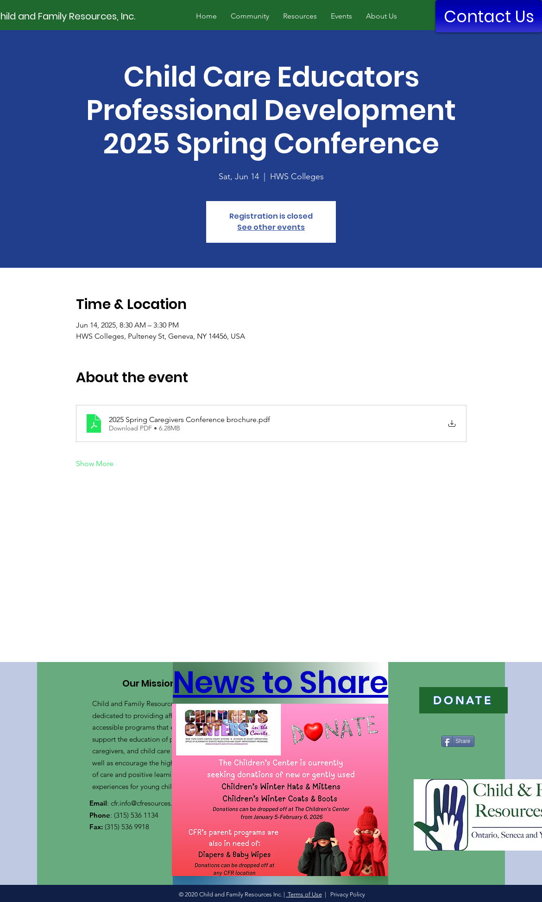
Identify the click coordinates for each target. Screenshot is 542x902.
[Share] (457, 741)
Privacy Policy (347, 894)
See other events (271, 227)
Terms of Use (304, 894)
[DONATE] (463, 700)
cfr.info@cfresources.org (147, 803)
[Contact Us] (488, 16)
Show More (94, 463)
